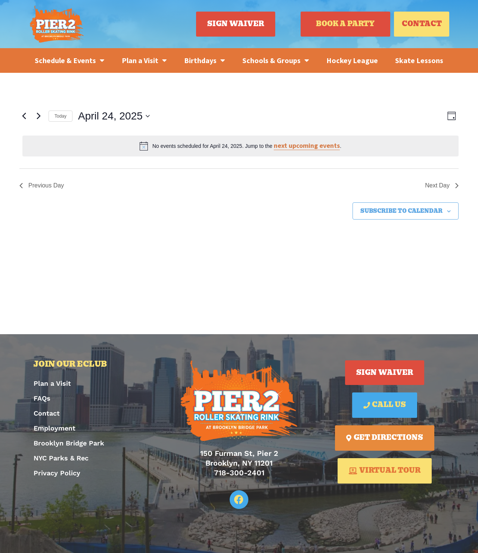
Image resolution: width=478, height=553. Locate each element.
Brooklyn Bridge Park (69, 443)
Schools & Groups (275, 60)
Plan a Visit (144, 60)
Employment (54, 428)
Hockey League (352, 60)
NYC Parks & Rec (61, 458)
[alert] (240, 146)
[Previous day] (23, 116)
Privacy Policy (57, 473)
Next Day (442, 185)
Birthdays (204, 60)
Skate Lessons (419, 60)
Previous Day (41, 185)
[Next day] (38, 116)
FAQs (42, 398)
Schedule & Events (70, 60)
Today (60, 116)
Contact (47, 413)
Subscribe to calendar (401, 211)
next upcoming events (307, 145)
